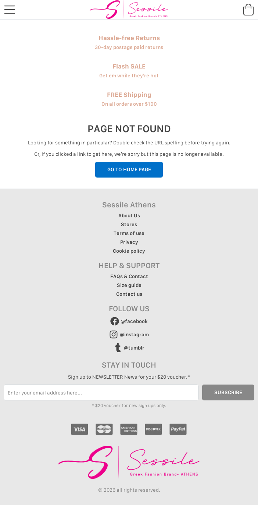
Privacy (129, 242)
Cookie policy (129, 250)
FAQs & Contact (129, 276)
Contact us (129, 294)
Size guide (129, 285)
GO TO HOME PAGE (129, 169)
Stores (129, 224)
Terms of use (129, 233)
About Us (129, 215)
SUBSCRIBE (228, 392)
